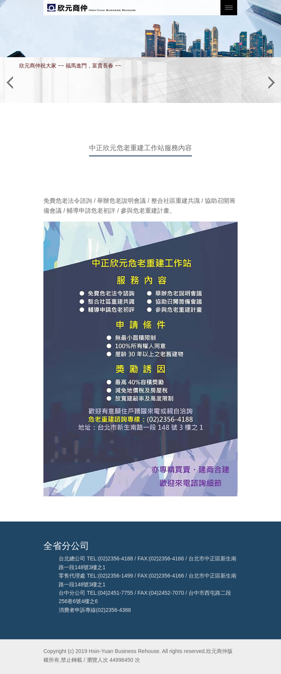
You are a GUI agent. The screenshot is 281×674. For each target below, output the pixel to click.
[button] (9, 80)
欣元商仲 (91, 7)
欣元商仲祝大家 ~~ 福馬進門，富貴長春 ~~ (70, 66)
